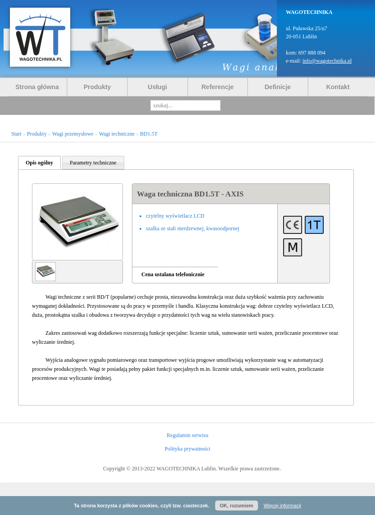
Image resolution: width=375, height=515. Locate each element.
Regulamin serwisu (187, 435)
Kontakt (337, 87)
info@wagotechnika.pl (327, 61)
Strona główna (37, 87)
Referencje (218, 87)
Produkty (97, 87)
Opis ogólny (39, 163)
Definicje (278, 87)
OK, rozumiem (236, 505)
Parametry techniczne (93, 163)
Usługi (157, 87)
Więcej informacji (282, 505)
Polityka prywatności (188, 449)
